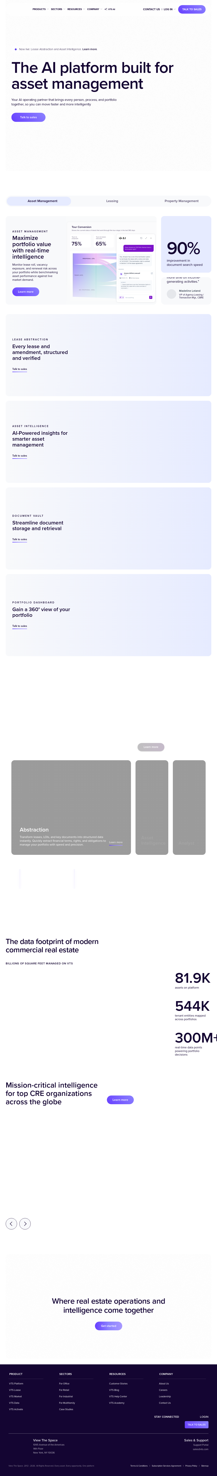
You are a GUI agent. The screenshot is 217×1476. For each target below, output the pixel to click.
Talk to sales (191, 9)
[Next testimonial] (25, 1223)
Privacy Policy (191, 1466)
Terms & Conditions (139, 1466)
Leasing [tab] (108, 201)
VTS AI (109, 9)
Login (204, 1416)
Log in (168, 9)
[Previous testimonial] (11, 1223)
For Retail (64, 1390)
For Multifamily (67, 1402)
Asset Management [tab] (38, 201)
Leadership (165, 1396)
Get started (108, 1326)
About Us (164, 1383)
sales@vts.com (200, 1449)
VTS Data (14, 1402)
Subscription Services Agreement (166, 1466)
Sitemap (204, 1466)
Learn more (26, 292)
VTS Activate (16, 1409)
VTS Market (15, 1396)
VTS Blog (114, 1390)
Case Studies (66, 1409)
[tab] (71, 807)
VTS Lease (15, 1390)
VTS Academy (116, 1402)
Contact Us (151, 9)
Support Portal (200, 1444)
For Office (64, 1383)
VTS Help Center (118, 1396)
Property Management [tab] (178, 201)
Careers (163, 1390)
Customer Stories (118, 1383)
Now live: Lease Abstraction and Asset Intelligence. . (58, 49)
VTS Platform (16, 1383)
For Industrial (66, 1396)
